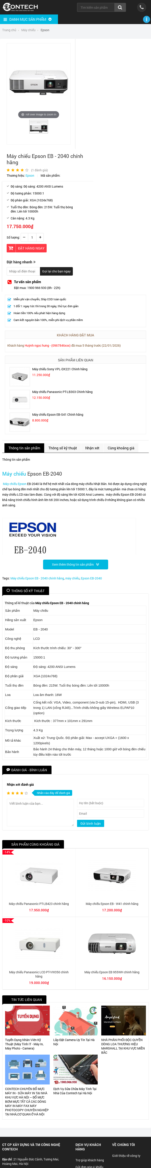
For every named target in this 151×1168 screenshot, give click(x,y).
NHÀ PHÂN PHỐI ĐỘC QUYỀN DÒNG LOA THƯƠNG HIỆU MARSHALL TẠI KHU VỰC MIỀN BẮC (123, 1046)
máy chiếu (72, 578)
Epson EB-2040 (91, 578)
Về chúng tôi (123, 1144)
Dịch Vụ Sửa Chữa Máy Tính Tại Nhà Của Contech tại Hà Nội (75, 1091)
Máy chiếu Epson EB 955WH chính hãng (111, 972)
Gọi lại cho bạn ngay (56, 271)
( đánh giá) (39, 170)
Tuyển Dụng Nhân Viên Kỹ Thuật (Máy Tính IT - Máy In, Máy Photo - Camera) (24, 1044)
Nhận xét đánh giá (20, 784)
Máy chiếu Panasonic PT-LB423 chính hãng (39, 904)
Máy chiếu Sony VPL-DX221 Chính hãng (59, 369)
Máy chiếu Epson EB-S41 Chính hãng (57, 414)
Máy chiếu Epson (14, 484)
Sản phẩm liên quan (75, 360)
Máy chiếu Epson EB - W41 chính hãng (112, 904)
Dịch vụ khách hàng (88, 1146)
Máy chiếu (14, 473)
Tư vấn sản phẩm (27, 281)
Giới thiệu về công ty (126, 1156)
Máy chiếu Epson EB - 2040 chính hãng (37, 578)
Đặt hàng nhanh (19, 262)
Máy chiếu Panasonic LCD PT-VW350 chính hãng (39, 974)
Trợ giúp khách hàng (90, 1160)
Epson (30, 175)
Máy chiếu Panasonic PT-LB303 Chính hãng (62, 392)
